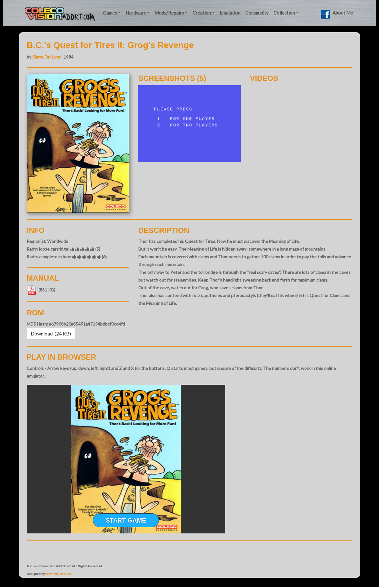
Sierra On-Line (46, 56)
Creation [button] (202, 12)
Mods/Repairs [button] (169, 12)
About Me (342, 12)
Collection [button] (284, 12)
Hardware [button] (136, 12)
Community (257, 12)
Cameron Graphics (58, 574)
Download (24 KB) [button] (51, 333)
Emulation (230, 12)
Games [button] (110, 12)
